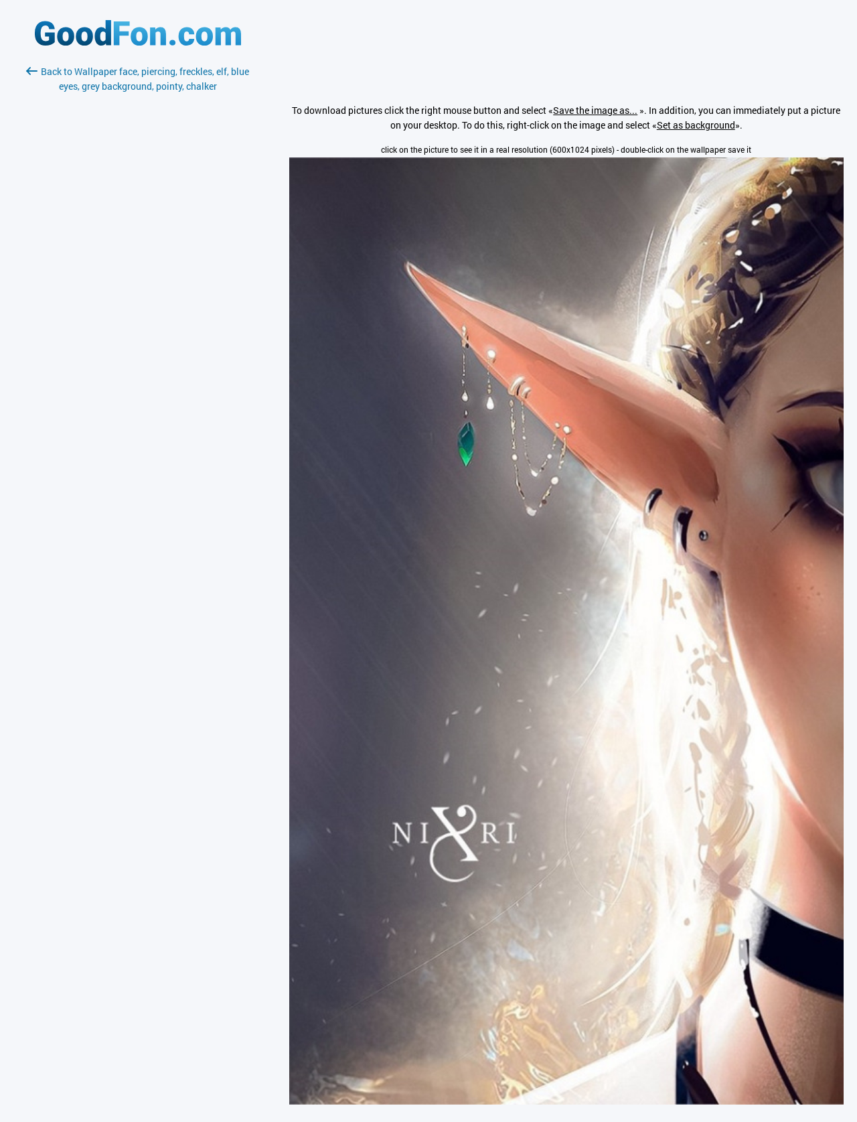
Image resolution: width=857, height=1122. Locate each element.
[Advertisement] (138, 253)
